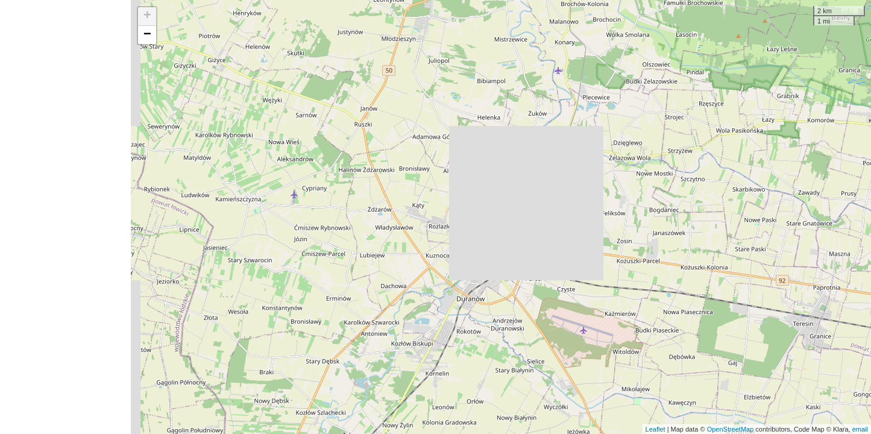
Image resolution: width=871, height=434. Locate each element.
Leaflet (655, 429)
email (860, 429)
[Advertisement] (65, 217)
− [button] (147, 35)
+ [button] (147, 16)
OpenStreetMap (730, 429)
